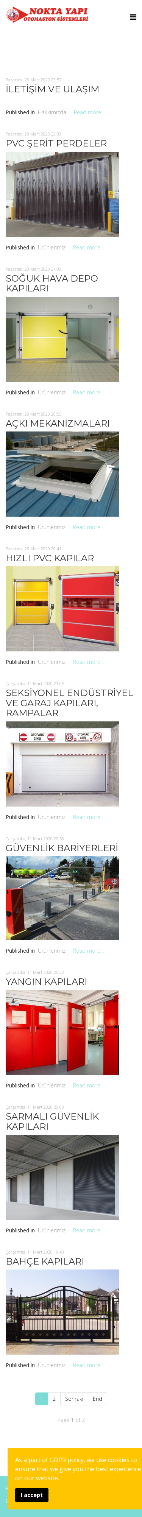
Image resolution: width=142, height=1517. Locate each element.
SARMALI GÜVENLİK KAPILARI (52, 1121)
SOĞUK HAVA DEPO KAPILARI (52, 283)
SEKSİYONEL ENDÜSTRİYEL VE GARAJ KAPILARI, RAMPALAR (69, 702)
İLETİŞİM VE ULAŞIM (52, 89)
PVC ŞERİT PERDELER (56, 143)
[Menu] (133, 17)
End (97, 1398)
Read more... (89, 112)
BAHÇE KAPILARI (45, 1261)
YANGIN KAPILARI (46, 981)
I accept (32, 1494)
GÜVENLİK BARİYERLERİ (62, 848)
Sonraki (74, 1398)
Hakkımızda (52, 112)
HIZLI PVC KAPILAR (50, 558)
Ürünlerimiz (52, 247)
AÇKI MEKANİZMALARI (58, 423)
